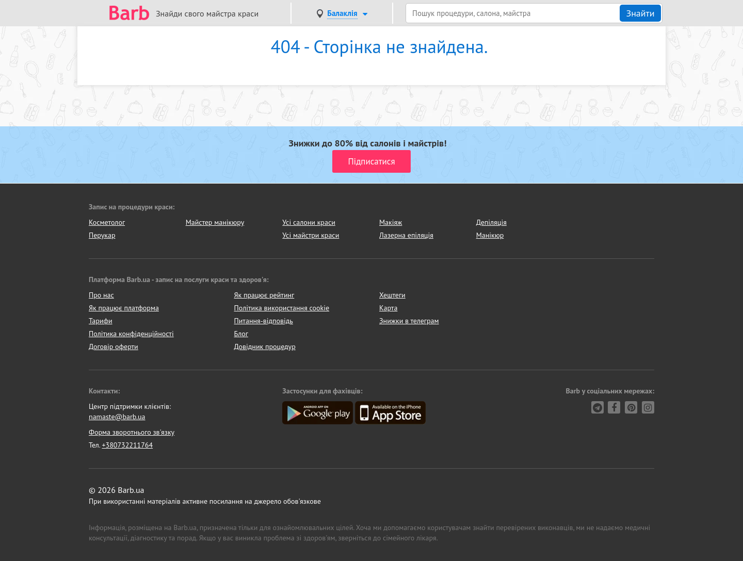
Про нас (101, 295)
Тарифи (100, 320)
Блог (241, 333)
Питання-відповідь (263, 320)
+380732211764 (127, 445)
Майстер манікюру (215, 222)
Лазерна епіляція (406, 235)
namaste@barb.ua (117, 416)
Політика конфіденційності (131, 333)
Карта (388, 307)
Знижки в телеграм (409, 320)
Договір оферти (113, 346)
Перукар (102, 235)
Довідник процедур (265, 346)
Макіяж (390, 222)
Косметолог (107, 222)
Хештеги (392, 295)
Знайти (640, 13)
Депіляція (491, 222)
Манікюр (490, 235)
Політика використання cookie (282, 307)
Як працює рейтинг (264, 295)
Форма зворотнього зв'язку (131, 432)
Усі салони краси (308, 222)
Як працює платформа (124, 307)
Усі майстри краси (310, 235)
